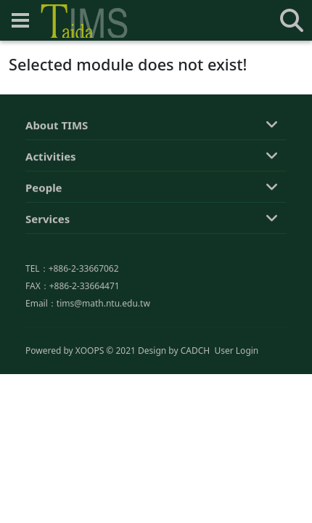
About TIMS (56, 125)
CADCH (195, 351)
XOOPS (89, 351)
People (43, 188)
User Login (236, 351)
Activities (50, 157)
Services (47, 219)
